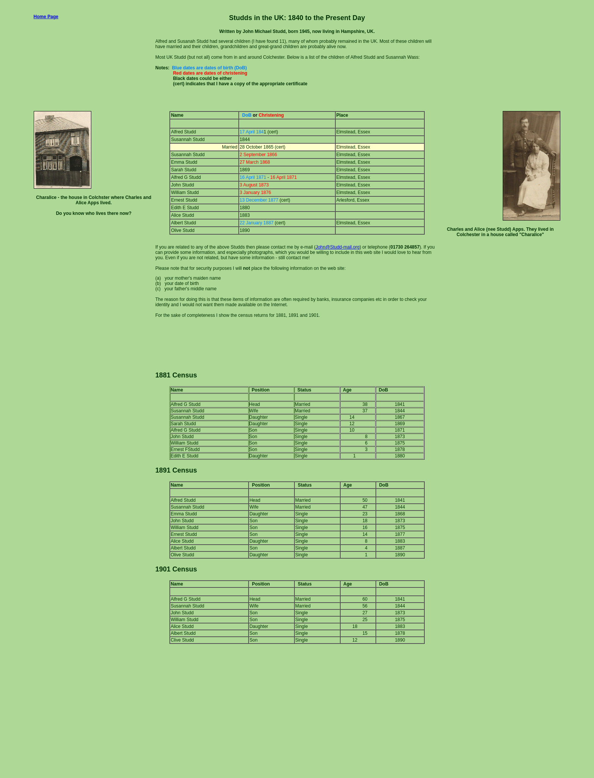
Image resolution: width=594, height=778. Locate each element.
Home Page (46, 16)
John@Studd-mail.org (338, 247)
